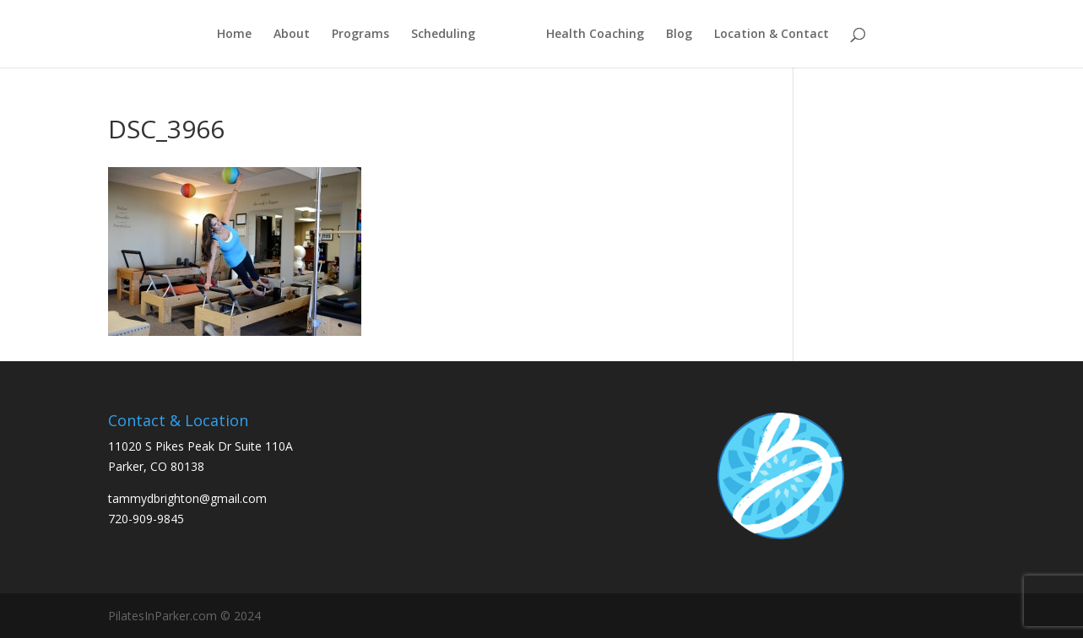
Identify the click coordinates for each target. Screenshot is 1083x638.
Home (234, 34)
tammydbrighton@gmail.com (187, 498)
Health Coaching (595, 34)
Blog (679, 34)
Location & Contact (771, 34)
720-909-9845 (146, 519)
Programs (360, 34)
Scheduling (443, 34)
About (291, 34)
